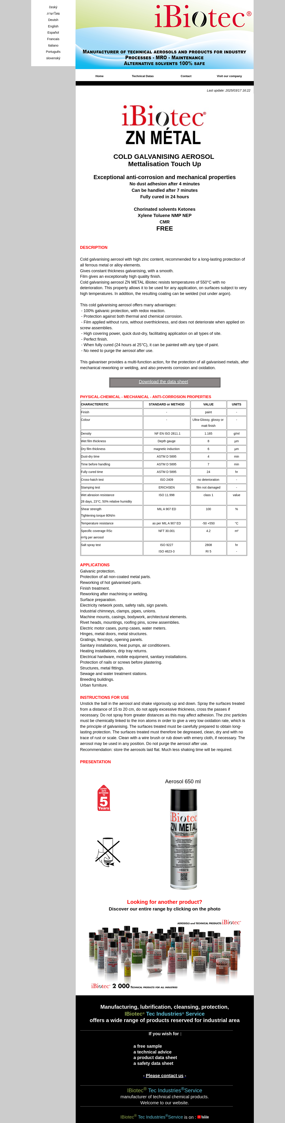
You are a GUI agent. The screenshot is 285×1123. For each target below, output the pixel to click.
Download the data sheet (163, 381)
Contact (186, 76)
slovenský (53, 58)
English (53, 26)
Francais (53, 39)
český (53, 7)
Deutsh (53, 20)
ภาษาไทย (53, 13)
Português (53, 51)
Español (53, 32)
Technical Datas (143, 76)
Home (100, 76)
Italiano (53, 45)
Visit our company (229, 76)
